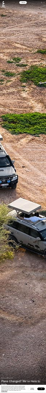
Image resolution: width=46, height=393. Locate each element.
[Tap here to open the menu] (44, 2)
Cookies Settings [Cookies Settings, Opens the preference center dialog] (32, 390)
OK (41, 390)
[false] (41, 2)
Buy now (23, 2)
